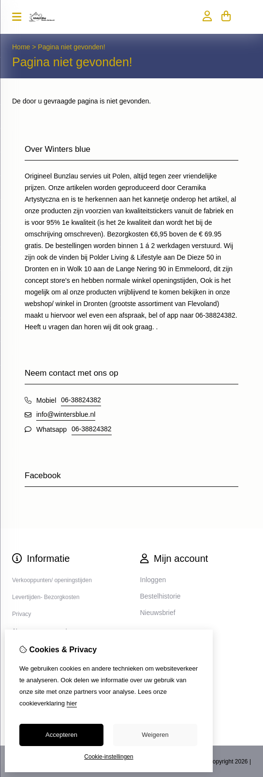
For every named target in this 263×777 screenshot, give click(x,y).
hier (72, 703)
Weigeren (155, 734)
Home (21, 47)
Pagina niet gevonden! (71, 47)
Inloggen (153, 580)
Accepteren (61, 734)
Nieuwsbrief (157, 612)
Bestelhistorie (160, 596)
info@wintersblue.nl (65, 414)
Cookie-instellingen (108, 756)
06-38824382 (81, 400)
